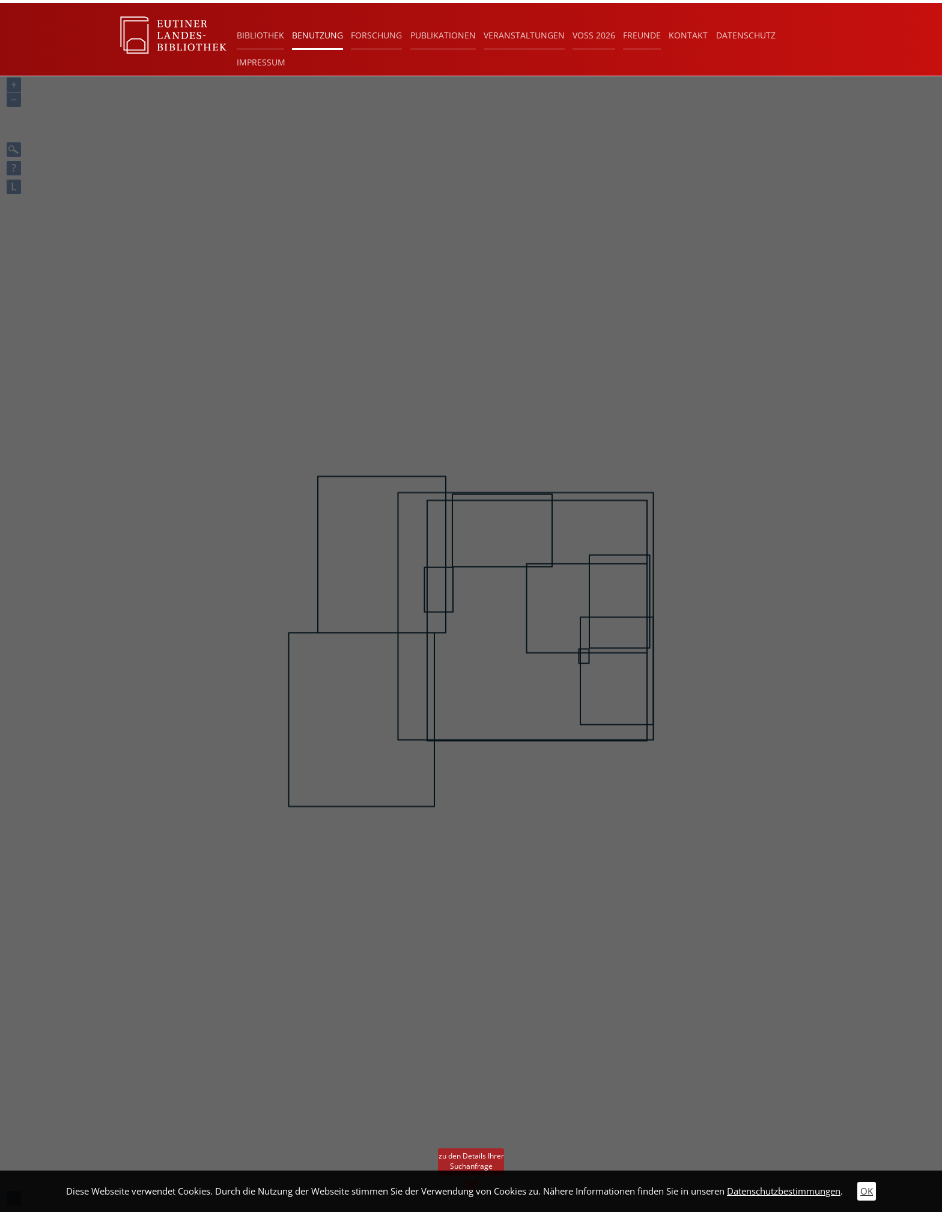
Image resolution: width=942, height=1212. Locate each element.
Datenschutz (746, 35)
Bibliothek (260, 35)
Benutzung (317, 35)
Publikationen (443, 35)
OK (866, 1191)
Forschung (376, 35)
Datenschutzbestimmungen (783, 1191)
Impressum (261, 62)
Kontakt (688, 35)
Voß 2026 (594, 35)
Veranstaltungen (524, 35)
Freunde (642, 35)
